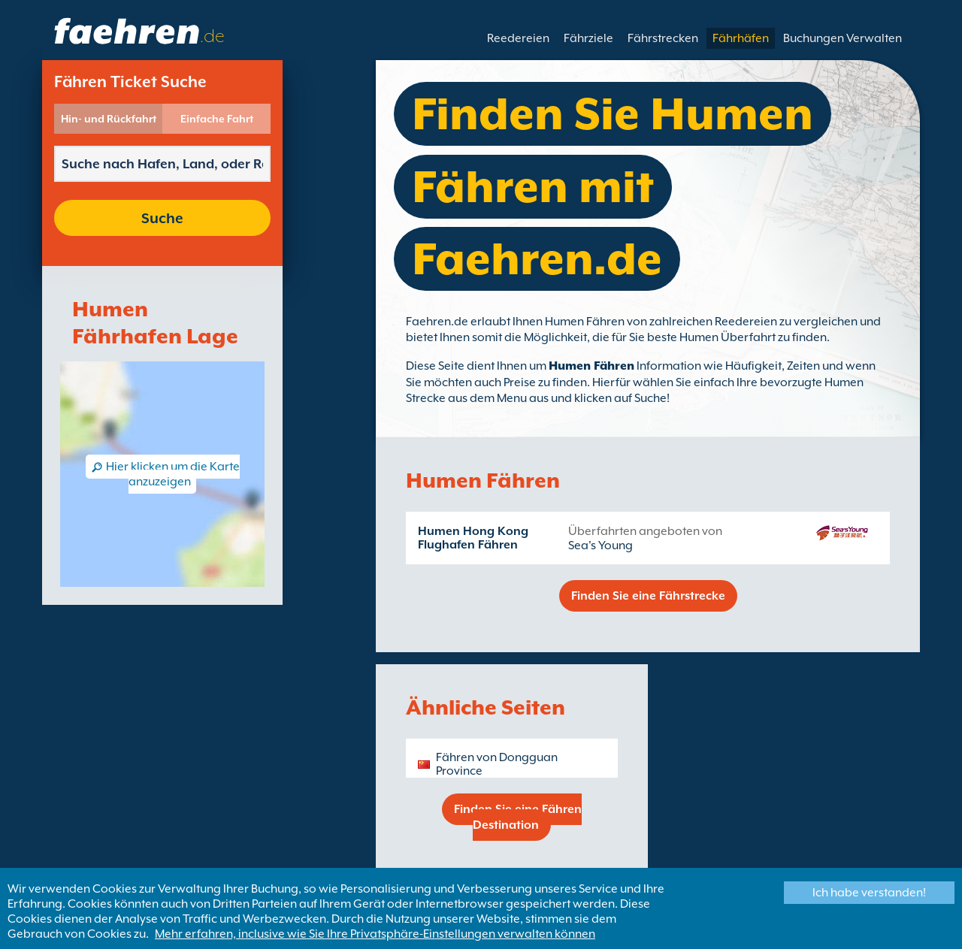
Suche (162, 218)
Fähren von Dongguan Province (497, 764)
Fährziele (588, 38)
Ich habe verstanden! (869, 892)
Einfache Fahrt (216, 119)
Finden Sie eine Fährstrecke (648, 596)
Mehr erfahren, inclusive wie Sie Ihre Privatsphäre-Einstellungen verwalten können (375, 934)
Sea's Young (600, 545)
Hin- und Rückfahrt (108, 119)
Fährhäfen (740, 38)
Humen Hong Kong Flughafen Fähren (473, 538)
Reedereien (518, 38)
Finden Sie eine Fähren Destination (518, 817)
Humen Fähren (591, 366)
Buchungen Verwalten (842, 38)
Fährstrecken (663, 38)
